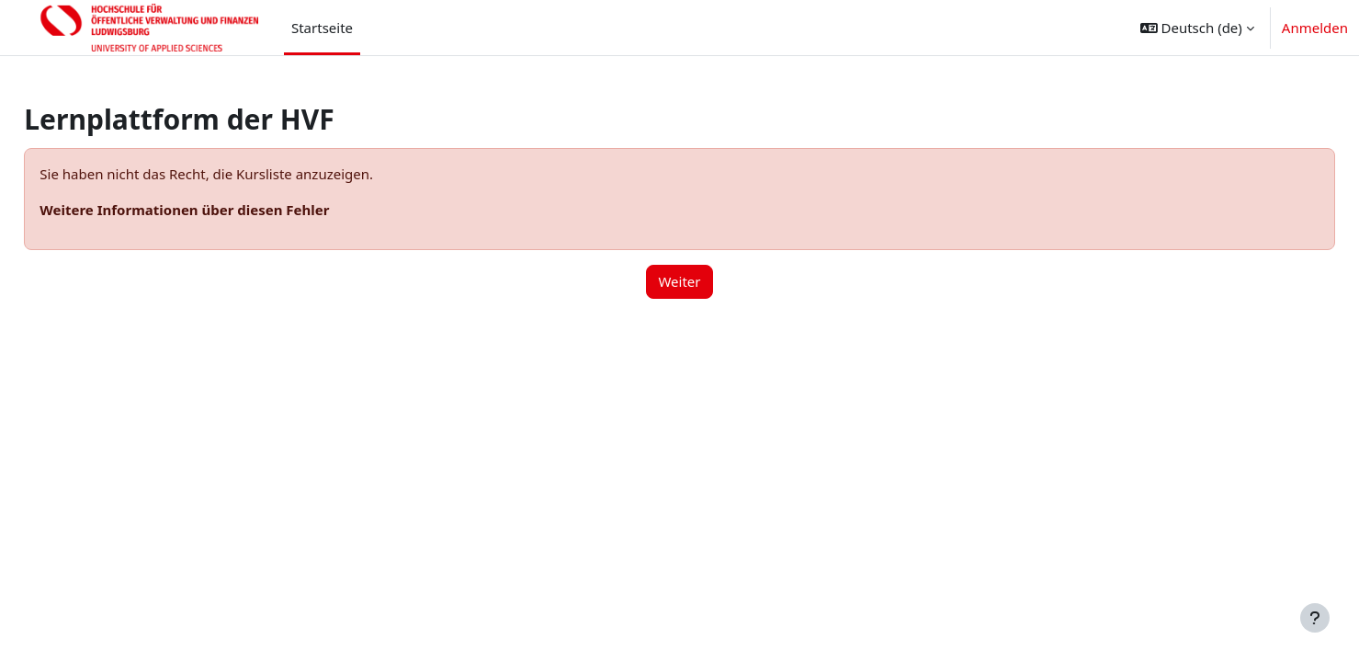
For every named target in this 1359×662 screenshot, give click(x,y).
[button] (1197, 27)
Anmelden (1315, 27)
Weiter (679, 281)
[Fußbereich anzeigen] (1315, 618)
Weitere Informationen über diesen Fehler (225, 209)
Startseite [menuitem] (322, 27)
